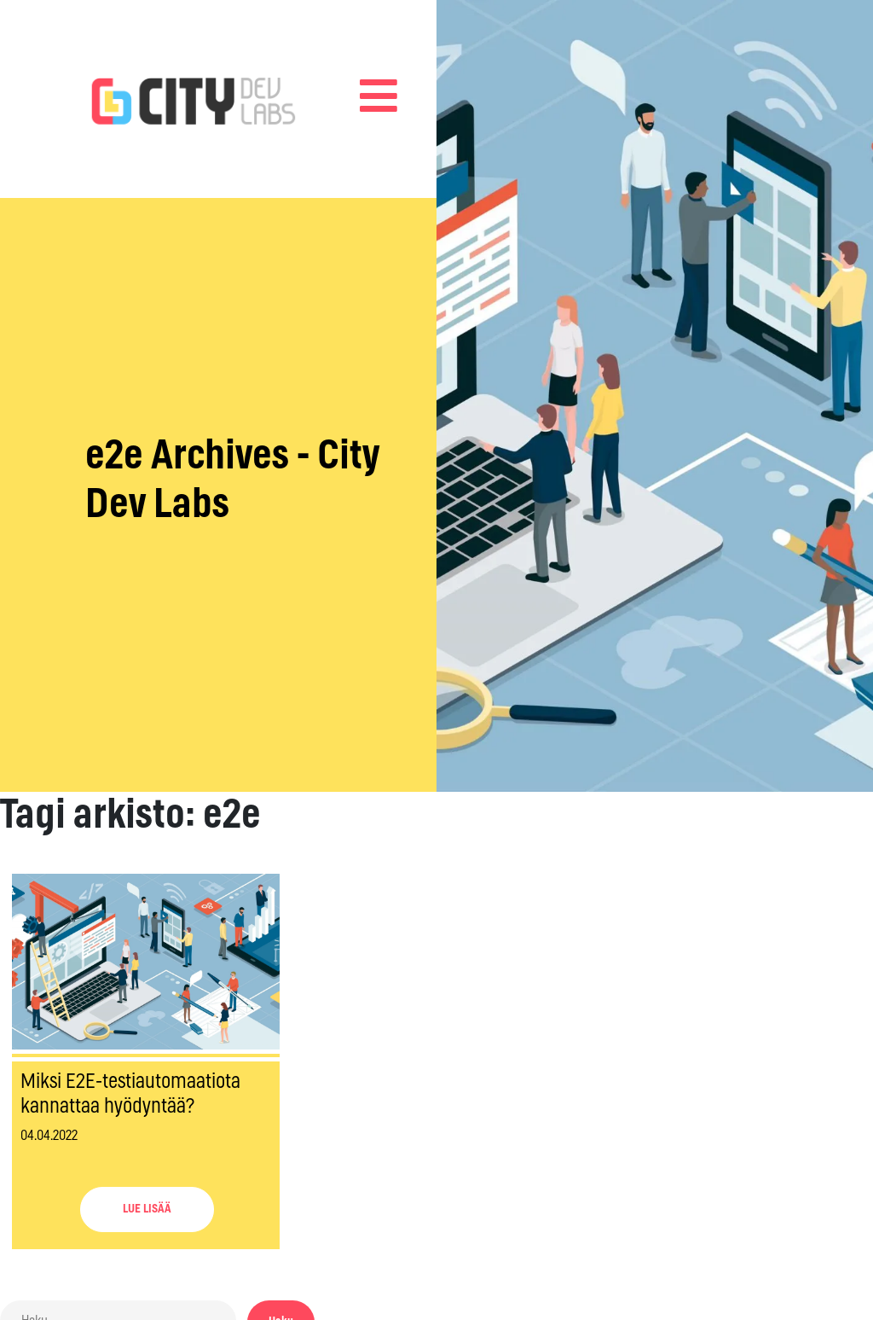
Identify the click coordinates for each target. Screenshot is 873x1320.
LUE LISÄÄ (147, 1209)
